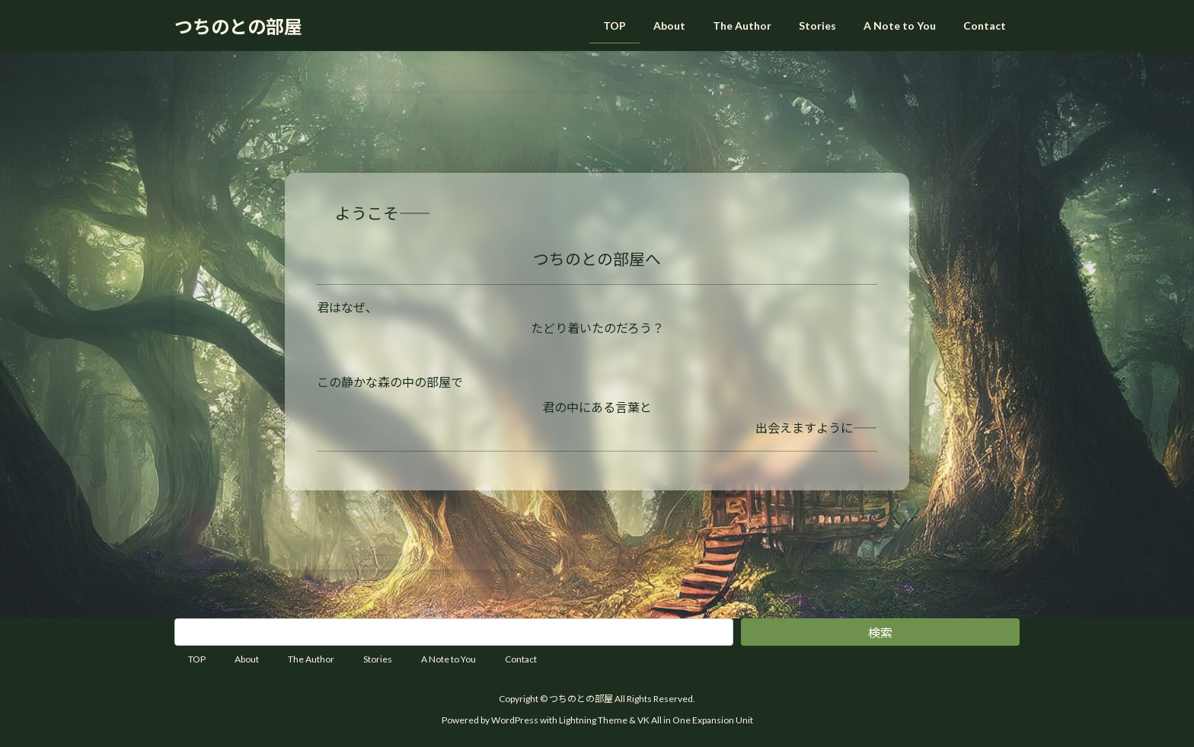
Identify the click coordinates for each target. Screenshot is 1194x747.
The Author (311, 659)
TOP (197, 659)
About (247, 659)
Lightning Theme (593, 720)
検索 (880, 632)
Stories (377, 659)
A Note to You (448, 659)
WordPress (514, 720)
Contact (521, 659)
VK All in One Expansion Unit (695, 720)
